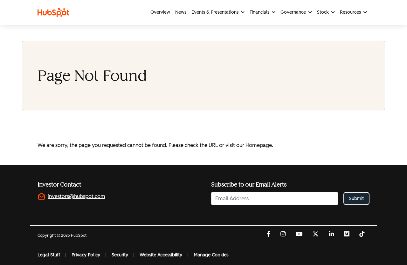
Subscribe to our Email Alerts (248, 184)
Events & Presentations (214, 12)
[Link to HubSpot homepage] (55, 12)
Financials (259, 12)
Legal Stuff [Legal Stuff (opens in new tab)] (49, 255)
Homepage (258, 145)
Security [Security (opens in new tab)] (120, 255)
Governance (293, 12)
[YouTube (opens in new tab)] (299, 234)
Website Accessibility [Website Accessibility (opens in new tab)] (161, 255)
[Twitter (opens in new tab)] (315, 234)
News (180, 12)
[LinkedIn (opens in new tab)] (331, 234)
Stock (323, 12)
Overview (160, 12)
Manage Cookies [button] (211, 255)
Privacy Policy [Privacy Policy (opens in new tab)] (86, 255)
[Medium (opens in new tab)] (346, 234)
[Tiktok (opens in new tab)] (361, 234)
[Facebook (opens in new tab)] (268, 234)
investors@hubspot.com (76, 196)
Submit (356, 198)
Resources (350, 12)
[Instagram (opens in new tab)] (283, 234)
